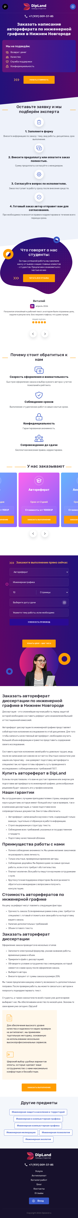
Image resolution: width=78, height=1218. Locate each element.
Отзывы (39, 1193)
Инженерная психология (56, 1132)
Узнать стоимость (39, 80)
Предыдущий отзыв (33, 333)
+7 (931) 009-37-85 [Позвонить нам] (39, 16)
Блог (39, 1184)
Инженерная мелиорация (21, 1132)
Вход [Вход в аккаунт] (72, 6)
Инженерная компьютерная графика (38, 1125)
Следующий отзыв (44, 333)
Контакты (39, 1189)
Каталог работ (39, 1180)
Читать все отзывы (39, 278)
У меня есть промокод (39, 622)
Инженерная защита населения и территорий (38, 1112)
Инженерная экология (38, 1139)
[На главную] (35, 6)
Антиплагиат (39, 1176)
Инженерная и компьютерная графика (38, 1118)
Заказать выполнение (39, 520)
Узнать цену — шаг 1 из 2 (39, 643)
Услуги (39, 1171)
